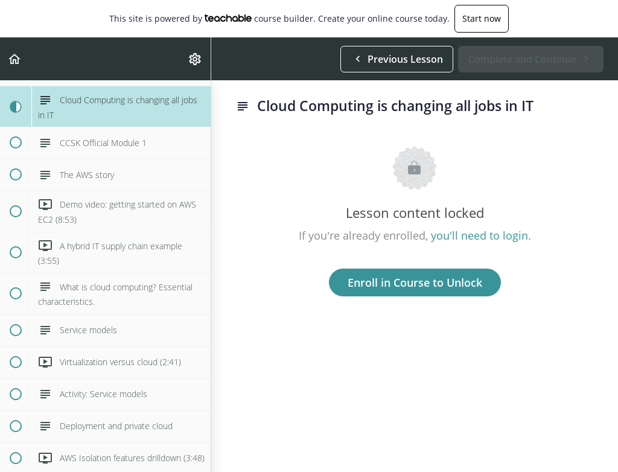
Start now (481, 18)
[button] (15, 58)
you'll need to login (479, 235)
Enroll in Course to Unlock (415, 282)
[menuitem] (195, 58)
